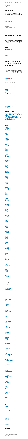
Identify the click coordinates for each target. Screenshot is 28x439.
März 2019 (6, 184)
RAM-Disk (6, 359)
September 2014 (7, 250)
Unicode (5, 28)
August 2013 (7, 266)
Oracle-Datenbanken (8, 347)
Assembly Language (8, 288)
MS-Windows (10, 25)
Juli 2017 (6, 209)
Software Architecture (8, 371)
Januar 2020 (7, 172)
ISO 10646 (12, 27)
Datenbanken (7, 304)
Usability (6, 387)
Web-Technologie (8, 393)
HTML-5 (6, 320)
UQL (5, 102)
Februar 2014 (7, 259)
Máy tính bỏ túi (7, 113)
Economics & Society (8, 311)
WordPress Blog (7, 421)
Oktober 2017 (7, 205)
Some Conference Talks (15, 113)
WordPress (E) (7, 397)
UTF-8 (10, 28)
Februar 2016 (7, 230)
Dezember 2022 (7, 139)
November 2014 (7, 248)
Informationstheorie (8, 321)
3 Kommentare (15, 82)
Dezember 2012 (7, 276)
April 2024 (6, 134)
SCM (5, 367)
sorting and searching (8, 376)
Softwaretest (7, 375)
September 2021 (7, 148)
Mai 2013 (6, 270)
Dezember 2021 (7, 145)
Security (6, 369)
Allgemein (6, 284)
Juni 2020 (6, 166)
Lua (5, 331)
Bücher (6, 290)
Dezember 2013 (7, 261)
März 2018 (6, 199)
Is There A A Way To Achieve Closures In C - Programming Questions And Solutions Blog (12, 117)
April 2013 (6, 271)
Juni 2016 (6, 225)
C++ (5, 295)
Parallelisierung (7, 348)
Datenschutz (7, 305)
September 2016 (7, 221)
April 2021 (6, 154)
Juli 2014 (6, 253)
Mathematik (7, 332)
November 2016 (7, 219)
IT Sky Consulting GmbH (8, 430)
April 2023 (6, 138)
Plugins (6, 417)
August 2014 (7, 252)
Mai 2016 (6, 226)
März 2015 (6, 243)
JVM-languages (7, 327)
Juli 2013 (6, 268)
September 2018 (7, 192)
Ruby (5, 361)
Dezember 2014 (7, 247)
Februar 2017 (7, 215)
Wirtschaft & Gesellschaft (9, 394)
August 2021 (7, 149)
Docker (6, 309)
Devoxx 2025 (7, 107)
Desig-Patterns (7, 306)
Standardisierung (7, 380)
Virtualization (7, 389)
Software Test (7, 372)
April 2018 (6, 198)
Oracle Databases (8, 345)
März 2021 (6, 155)
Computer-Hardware (8, 299)
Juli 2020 (6, 165)
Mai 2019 (6, 182)
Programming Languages (9, 355)
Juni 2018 (6, 195)
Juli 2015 (6, 238)
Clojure (6, 296)
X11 (5, 398)
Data (5, 300)
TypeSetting (7, 383)
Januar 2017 (7, 216)
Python (7, 115)
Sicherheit (6, 370)
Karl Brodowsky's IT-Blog (8, 2)
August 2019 (7, 178)
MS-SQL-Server (7, 336)
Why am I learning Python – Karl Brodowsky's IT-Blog (13, 114)
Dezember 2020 (7, 159)
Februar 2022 (7, 143)
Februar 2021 (7, 156)
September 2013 (7, 265)
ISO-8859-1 (6, 82)
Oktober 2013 (7, 264)
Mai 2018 (6, 197)
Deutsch (6, 95)
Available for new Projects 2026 (10, 105)
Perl (5, 349)
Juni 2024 (6, 133)
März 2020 (6, 170)
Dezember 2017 (7, 203)
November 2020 (7, 160)
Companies (6, 298)
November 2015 (7, 233)
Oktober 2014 (7, 249)
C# (5, 294)
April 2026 (6, 127)
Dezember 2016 (7, 217)
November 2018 (7, 189)
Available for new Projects (9, 106)
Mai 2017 (6, 211)
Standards (8, 26)
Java (5, 323)
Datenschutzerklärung (7, 435)
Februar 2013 (7, 274)
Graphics (6, 316)
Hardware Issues (7, 317)
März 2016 (6, 228)
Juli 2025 (6, 129)
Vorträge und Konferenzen (9, 391)
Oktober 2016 (7, 220)
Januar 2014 (7, 260)
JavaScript (6, 326)
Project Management (8, 356)
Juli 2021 (6, 150)
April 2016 (6, 227)
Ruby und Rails (7, 364)
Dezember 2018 (7, 188)
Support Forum (7, 419)
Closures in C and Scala (9, 118)
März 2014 (6, 258)
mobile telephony (7, 333)
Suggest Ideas (7, 418)
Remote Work (10, 121)
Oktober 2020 (7, 161)
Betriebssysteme (7, 289)
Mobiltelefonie (7, 334)
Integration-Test (7, 322)
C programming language (8, 27)
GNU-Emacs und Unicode (13, 35)
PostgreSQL (7, 353)
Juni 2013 (6, 269)
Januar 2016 (7, 231)
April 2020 (6, 168)
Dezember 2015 (7, 232)
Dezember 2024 (7, 132)
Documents (6, 310)
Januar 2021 (7, 157)
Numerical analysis (8, 342)
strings (14, 27)
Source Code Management (9, 377)
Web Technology (7, 392)
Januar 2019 (7, 187)
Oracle (6, 344)
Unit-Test (6, 386)
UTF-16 (7, 28)
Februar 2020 (7, 171)
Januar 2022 (7, 144)
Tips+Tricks (7, 382)
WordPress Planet (7, 424)
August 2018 (7, 193)
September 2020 (7, 162)
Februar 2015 (7, 244)
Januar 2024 (7, 135)
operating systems (8, 343)
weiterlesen (6, 19)
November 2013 (7, 263)
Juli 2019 (6, 179)
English (6, 25)
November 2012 (7, 277)
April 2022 (6, 140)
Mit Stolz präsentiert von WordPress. (14, 434)
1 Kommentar (6, 55)
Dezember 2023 (7, 137)
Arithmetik (6, 287)
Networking (6, 338)
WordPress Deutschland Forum (9, 423)
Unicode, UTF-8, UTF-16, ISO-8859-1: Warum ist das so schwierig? (13, 63)
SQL (5, 378)
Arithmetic (6, 285)
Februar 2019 (7, 186)
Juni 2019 (6, 181)
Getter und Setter (12, 119)
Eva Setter (6, 119)
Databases (6, 301)
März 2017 (6, 214)
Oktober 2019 (7, 176)
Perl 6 (6, 350)
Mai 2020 (6, 167)
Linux (8, 25)
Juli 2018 (6, 194)
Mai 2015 (6, 241)
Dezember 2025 (7, 128)
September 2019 (7, 177)
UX (5, 388)
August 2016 (7, 222)
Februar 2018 (7, 200)
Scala (5, 365)
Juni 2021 (6, 151)
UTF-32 (9, 28)
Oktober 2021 (7, 146)
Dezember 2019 (7, 173)
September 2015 (7, 236)
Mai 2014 (6, 255)
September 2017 (7, 206)
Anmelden (6, 406)
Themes (6, 420)
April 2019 (6, 183)
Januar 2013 (7, 275)
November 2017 (7, 204)
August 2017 (7, 208)
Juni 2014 (6, 254)
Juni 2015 (6, 239)
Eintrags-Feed (7, 407)
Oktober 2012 (7, 279)
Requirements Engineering (9, 360)
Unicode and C (9, 10)
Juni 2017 (6, 210)
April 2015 (6, 242)
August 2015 (7, 237)
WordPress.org (7, 410)
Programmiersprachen (8, 354)
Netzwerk (6, 339)
